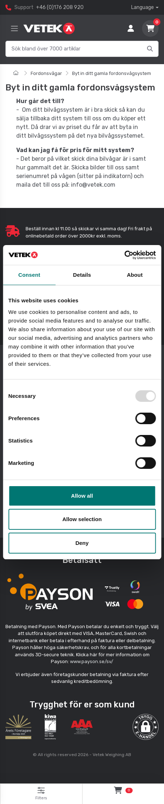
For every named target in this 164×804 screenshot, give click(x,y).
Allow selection (82, 519)
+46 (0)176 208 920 (60, 7)
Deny (82, 543)
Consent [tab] (29, 275)
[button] (146, 727)
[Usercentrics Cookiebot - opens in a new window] (124, 255)
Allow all (82, 496)
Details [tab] (82, 275)
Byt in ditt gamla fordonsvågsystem (111, 73)
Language (142, 7)
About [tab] (135, 275)
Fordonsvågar (46, 73)
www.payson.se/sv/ (91, 661)
